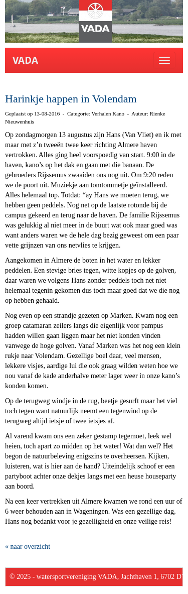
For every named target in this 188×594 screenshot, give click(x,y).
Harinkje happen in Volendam (71, 98)
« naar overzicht (27, 546)
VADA (25, 60)
